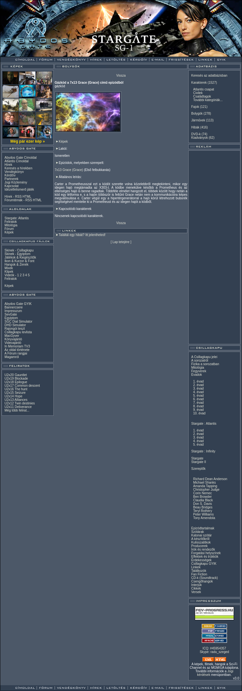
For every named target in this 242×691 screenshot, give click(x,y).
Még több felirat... (16, 410)
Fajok (195, 107)
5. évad (198, 395)
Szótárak (197, 532)
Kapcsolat (11, 186)
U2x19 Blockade (16, 378)
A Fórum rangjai (15, 353)
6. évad (198, 399)
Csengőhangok (202, 581)
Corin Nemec (202, 493)
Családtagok (202, 96)
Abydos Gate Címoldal (20, 157)
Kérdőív (9, 175)
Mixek (8, 268)
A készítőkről (200, 539)
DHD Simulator (15, 325)
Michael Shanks (204, 482)
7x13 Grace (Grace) (69, 170)
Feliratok (10, 221)
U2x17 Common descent (22, 385)
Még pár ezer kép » (27, 141)
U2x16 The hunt (15, 389)
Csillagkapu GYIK (203, 563)
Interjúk (196, 585)
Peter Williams (203, 514)
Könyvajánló (13, 339)
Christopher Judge (206, 489)
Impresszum (13, 311)
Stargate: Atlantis (16, 218)
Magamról (11, 357)
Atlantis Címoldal (16, 161)
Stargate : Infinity (203, 451)
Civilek (197, 93)
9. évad (198, 410)
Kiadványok (199, 137)
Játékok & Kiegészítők (20, 257)
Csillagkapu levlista (18, 332)
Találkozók (198, 571)
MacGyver (11, 335)
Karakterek (199, 82)
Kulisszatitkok (201, 542)
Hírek (8, 164)
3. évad (198, 388)
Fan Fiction (199, 574)
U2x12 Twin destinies (19, 403)
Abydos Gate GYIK (18, 304)
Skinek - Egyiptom (17, 254)
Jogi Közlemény (15, 182)
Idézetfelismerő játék (19, 189)
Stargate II (198, 462)
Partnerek (11, 179)
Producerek (199, 546)
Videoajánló (12, 343)
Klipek (8, 271)
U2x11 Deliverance (18, 407)
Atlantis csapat (203, 89)
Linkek (196, 567)
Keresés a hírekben (18, 168)
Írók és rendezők (203, 549)
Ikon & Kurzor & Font (19, 261)
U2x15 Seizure (15, 392)
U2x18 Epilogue (15, 382)
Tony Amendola (204, 518)
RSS (18, 196)
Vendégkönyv (14, 172)
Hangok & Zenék (16, 264)
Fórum (9, 229)
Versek (196, 592)
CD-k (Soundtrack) (204, 578)
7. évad (198, 402)
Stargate (197, 458)
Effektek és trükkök (204, 556)
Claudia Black (203, 500)
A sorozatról (199, 360)
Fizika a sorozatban (205, 364)
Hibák (195, 127)
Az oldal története (17, 350)
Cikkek (196, 588)
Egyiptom (11, 318)
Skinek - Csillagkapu (19, 250)
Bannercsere (13, 307)
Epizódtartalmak (202, 528)
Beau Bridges (202, 507)
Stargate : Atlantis (203, 423)
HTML (26, 196)
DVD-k (196, 134)
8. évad (198, 406)
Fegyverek (198, 371)
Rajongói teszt (14, 328)
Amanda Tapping (205, 486)
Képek (8, 232)
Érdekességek (201, 560)
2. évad (198, 385)
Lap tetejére (121, 242)
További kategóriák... (208, 100)
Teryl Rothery (202, 511)
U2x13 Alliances (15, 400)
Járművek (198, 120)
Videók (9, 275)
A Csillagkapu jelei (204, 357)
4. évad (198, 392)
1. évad (198, 381)
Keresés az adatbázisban (209, 75)
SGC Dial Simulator (18, 321)
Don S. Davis (202, 504)
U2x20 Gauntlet (15, 375)
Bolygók (197, 113)
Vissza (121, 75)
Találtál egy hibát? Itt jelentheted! (82, 235)
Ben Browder (202, 496)
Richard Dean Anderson (210, 479)
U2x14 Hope (13, 396)
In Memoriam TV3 (17, 346)
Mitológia (10, 225)
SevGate (10, 314)
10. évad (199, 413)
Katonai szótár (201, 535)
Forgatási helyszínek (206, 553)
